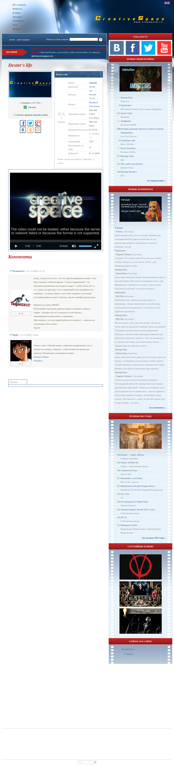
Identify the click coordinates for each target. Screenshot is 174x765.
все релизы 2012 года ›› (154, 537)
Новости (17, 9)
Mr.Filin (120, 296)
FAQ (15, 25)
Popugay (119, 227)
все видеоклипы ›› (156, 180)
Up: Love (125, 494)
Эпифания (126, 121)
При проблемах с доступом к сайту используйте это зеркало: (70, 52)
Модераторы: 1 (129, 649)
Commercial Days (129, 470)
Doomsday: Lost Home (131, 478)
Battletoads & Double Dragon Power (138, 486)
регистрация (23, 39)
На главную (19, 5)
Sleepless (38, 360)
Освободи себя (128, 140)
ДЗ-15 (123, 517)
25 (90, 147)
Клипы (17, 13)
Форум (17, 28)
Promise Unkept (41, 357)
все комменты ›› (157, 407)
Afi (90, 90)
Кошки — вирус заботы (132, 454)
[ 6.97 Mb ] (30, 102)
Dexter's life (62, 74)
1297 (91, 141)
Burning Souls (127, 156)
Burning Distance (129, 171)
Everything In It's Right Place (134, 501)
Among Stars (127, 97)
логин (12, 39)
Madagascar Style (129, 525)
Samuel (129, 654)
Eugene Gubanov (124, 254)
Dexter (92, 86)
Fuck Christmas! (128, 148)
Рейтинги (18, 21)
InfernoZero (121, 273)
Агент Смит (126, 113)
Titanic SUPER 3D (129, 462)
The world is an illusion (132, 164)
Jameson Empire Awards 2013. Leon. (138, 509)
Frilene (119, 231)
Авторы (17, 17)
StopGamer (126, 105)
